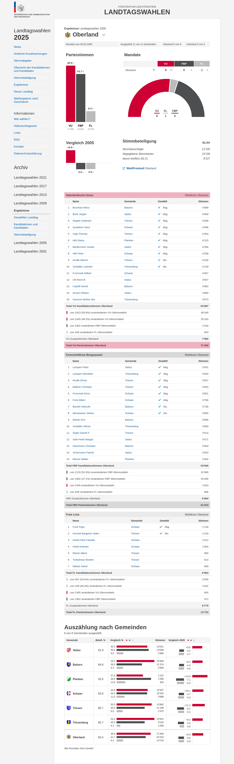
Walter (81, 459)
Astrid (80, 566)
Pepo (79, 526)
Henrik (80, 286)
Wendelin (83, 373)
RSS (17, 139)
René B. (79, 279)
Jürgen (80, 214)
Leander (83, 266)
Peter (78, 253)
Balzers (128, 207)
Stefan (83, 413)
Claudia (84, 540)
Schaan (128, 227)
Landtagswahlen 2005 (30, 243)
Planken (128, 240)
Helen (86, 533)
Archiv (21, 167)
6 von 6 (172, 44)
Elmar (80, 380)
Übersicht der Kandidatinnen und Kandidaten (32, 69)
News (17, 46)
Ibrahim (83, 559)
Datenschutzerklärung (28, 153)
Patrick (83, 452)
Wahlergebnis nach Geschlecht (26, 100)
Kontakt (19, 146)
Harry (81, 227)
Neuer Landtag (23, 91)
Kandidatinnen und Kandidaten (26, 226)
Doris (81, 393)
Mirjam (81, 292)
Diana (78, 240)
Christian (82, 386)
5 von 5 (195, 44)
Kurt (79, 419)
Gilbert (82, 273)
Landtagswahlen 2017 (30, 186)
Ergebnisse (21, 84)
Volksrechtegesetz (25, 126)
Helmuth (82, 406)
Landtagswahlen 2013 (30, 195)
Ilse (84, 299)
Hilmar (82, 426)
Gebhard (82, 220)
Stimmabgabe (23, 60)
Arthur (81, 207)
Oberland (139, 168)
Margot (83, 439)
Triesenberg (131, 266)
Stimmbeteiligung (25, 77)
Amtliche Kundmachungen (30, 53)
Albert (79, 400)
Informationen (24, 113)
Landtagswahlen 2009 (30, 203)
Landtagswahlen (32, 34)
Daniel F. (81, 432)
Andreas (81, 546)
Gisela (83, 246)
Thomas (80, 233)
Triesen (128, 220)
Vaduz (127, 214)
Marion (80, 260)
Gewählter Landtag (26, 217)
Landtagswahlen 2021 (30, 177)
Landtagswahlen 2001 (30, 251)
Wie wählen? (22, 119)
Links (17, 132)
